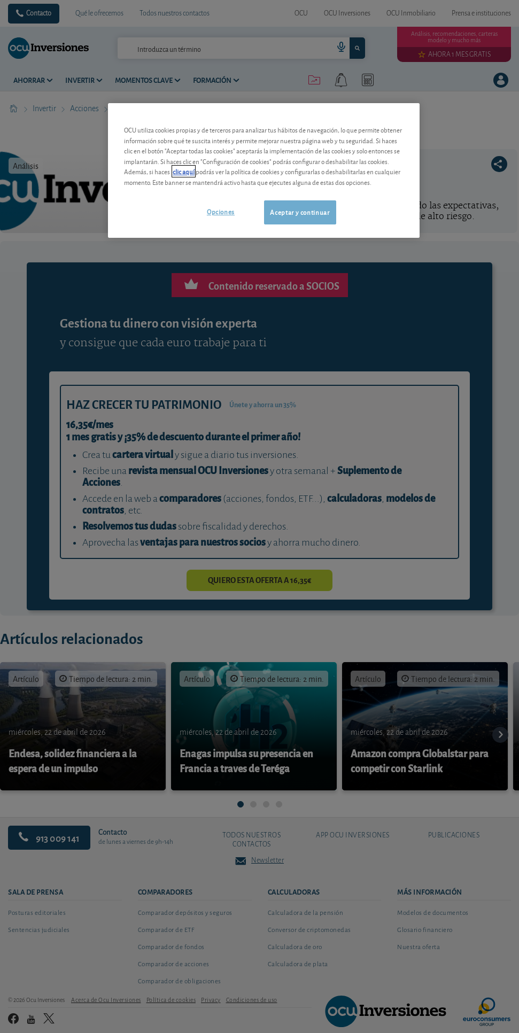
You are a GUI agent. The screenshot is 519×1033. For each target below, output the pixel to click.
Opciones (221, 211)
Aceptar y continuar (299, 212)
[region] (264, 170)
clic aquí (184, 171)
